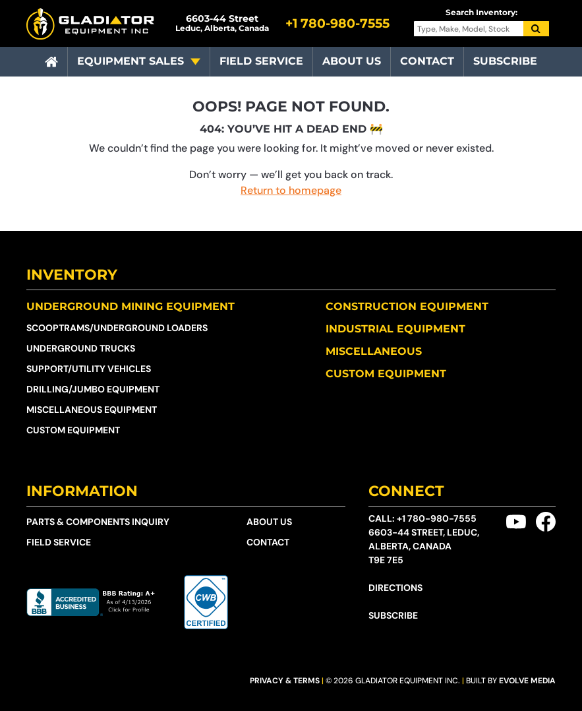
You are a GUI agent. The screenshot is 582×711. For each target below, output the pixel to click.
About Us (351, 61)
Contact (427, 61)
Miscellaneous (374, 351)
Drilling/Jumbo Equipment (93, 389)
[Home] (51, 62)
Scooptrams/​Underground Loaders (117, 328)
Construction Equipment (407, 306)
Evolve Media (527, 680)
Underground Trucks (80, 348)
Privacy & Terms (285, 680)
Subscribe (505, 61)
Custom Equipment (73, 430)
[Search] (536, 29)
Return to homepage (291, 190)
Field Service (261, 61)
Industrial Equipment (395, 329)
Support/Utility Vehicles (88, 369)
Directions (395, 588)
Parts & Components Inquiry (97, 522)
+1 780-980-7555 (437, 518)
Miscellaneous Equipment (91, 410)
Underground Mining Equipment (130, 306)
